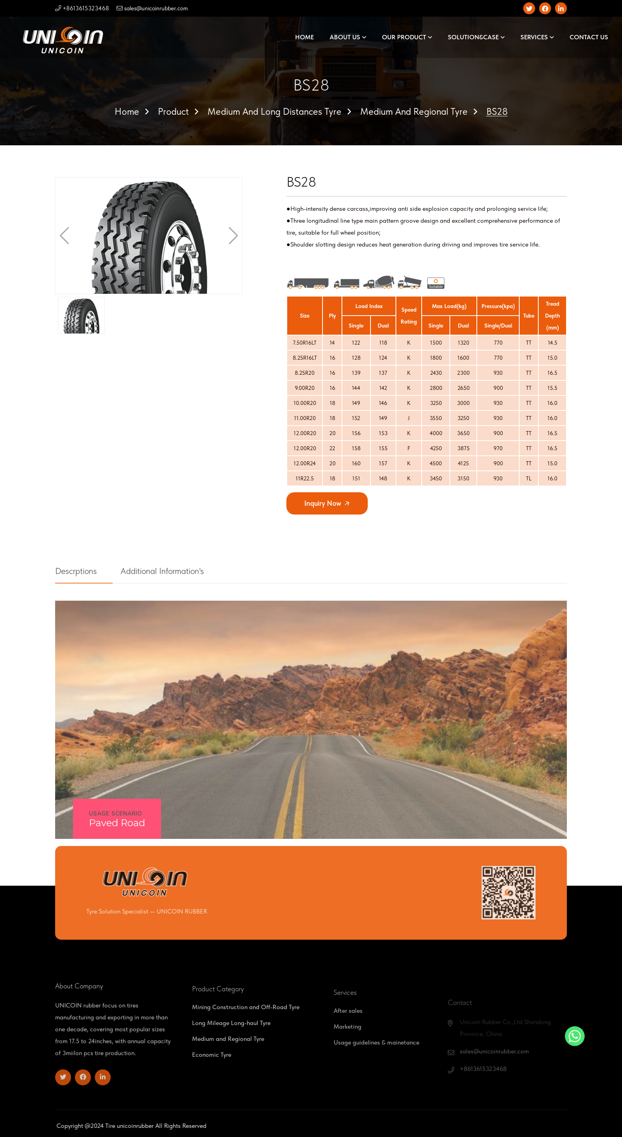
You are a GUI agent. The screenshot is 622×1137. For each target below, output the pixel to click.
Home (127, 111)
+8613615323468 (82, 8)
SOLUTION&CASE (473, 37)
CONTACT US (589, 37)
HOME (304, 37)
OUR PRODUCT (404, 37)
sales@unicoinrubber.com (152, 8)
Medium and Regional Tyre (414, 111)
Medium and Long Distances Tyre (274, 111)
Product (173, 111)
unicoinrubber (172, 1125)
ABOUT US (345, 37)
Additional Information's (168, 602)
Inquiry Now (327, 503)
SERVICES (534, 37)
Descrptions (82, 602)
